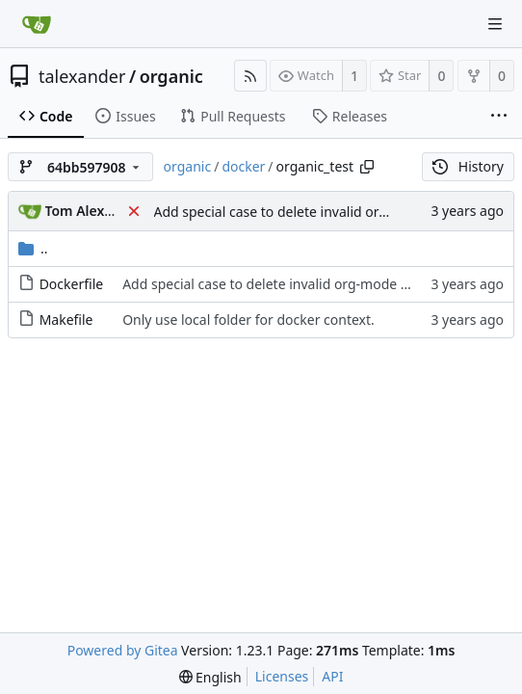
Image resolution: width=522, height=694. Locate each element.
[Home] (37, 24)
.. (33, 248)
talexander (82, 76)
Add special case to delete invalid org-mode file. (304, 211)
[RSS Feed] (250, 76)
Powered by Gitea (122, 650)
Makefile (66, 319)
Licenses (282, 676)
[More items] (498, 116)
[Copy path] (367, 167)
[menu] (210, 677)
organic (171, 76)
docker (243, 166)
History (468, 166)
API (332, 676)
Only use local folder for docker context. (248, 319)
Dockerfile (71, 284)
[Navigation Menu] (495, 24)
